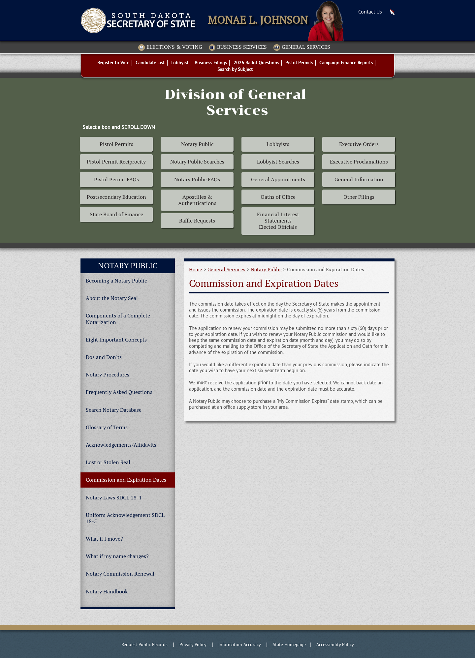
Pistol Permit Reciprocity (116, 161)
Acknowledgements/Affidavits (121, 444)
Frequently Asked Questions (119, 392)
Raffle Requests (197, 220)
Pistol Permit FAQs (116, 179)
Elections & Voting (170, 47)
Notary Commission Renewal (120, 573)
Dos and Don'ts (104, 357)
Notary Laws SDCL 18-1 (114, 497)
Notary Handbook (107, 591)
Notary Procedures (107, 374)
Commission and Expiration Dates (126, 479)
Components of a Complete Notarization (118, 318)
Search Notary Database (114, 409)
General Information (358, 179)
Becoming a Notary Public (116, 280)
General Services (301, 47)
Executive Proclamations (359, 161)
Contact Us (370, 11)
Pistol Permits (116, 144)
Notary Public (197, 144)
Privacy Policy (192, 644)
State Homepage (289, 644)
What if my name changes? (117, 556)
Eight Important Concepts (116, 339)
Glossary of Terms (107, 427)
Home (195, 269)
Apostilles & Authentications (197, 200)
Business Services (238, 47)
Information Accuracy (239, 644)
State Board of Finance (116, 214)
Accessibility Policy (335, 644)
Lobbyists (278, 144)
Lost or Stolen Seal (108, 462)
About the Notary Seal (112, 298)
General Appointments (278, 179)
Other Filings (358, 197)
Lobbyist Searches (278, 161)
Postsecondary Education (116, 197)
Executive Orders (359, 144)
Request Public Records (144, 644)
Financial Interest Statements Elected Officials (278, 220)
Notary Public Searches (197, 161)
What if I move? (104, 538)
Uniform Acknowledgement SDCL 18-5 (125, 518)
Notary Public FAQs (197, 179)
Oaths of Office (278, 197)
